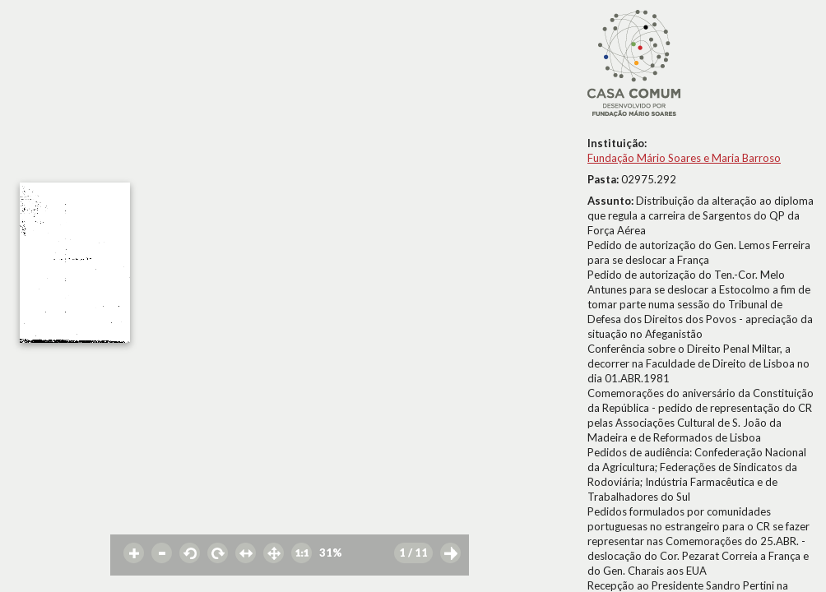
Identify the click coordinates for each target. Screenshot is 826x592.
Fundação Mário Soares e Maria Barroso (684, 157)
